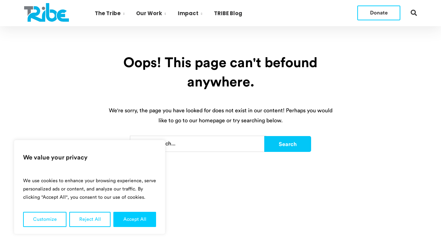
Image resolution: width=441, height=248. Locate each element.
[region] (89, 187)
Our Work (149, 13)
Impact (188, 13)
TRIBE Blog (228, 13)
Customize (45, 219)
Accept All (134, 219)
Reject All (90, 219)
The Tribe (108, 13)
